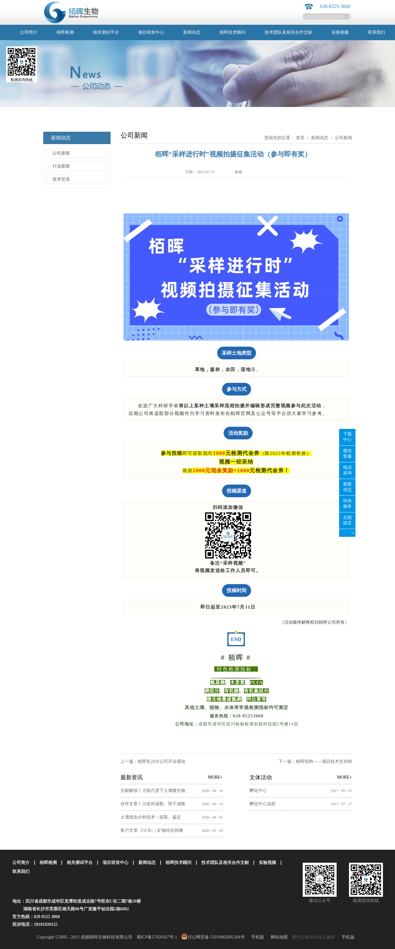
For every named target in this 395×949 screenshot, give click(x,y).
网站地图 (278, 937)
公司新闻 (343, 137)
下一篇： (315, 761)
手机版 (256, 937)
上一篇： (152, 761)
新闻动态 (319, 137)
